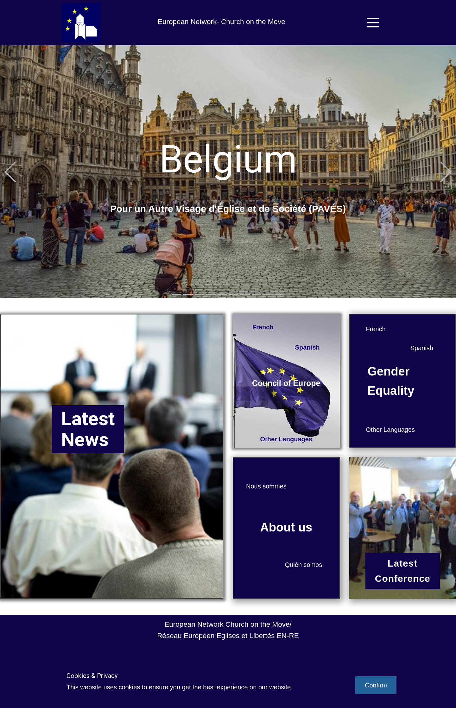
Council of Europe (286, 383)
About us (286, 527)
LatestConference (402, 571)
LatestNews (88, 429)
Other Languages (286, 439)
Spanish (307, 347)
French (263, 327)
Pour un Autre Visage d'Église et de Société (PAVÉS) (228, 208)
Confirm (376, 685)
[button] (10, 171)
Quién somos (303, 564)
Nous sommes (266, 486)
